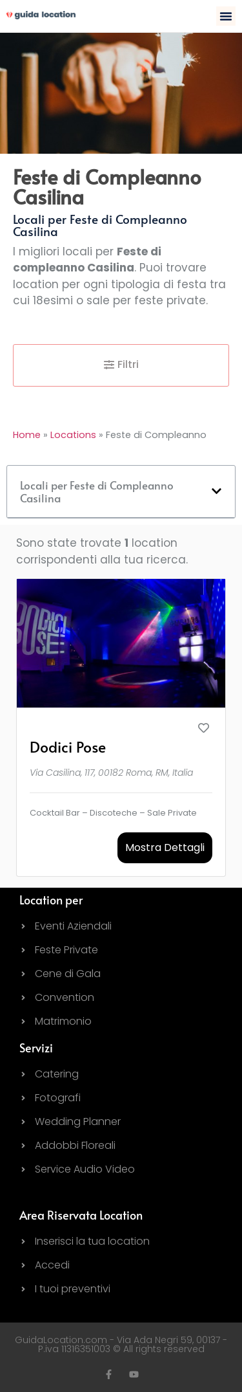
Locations (73, 434)
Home (27, 434)
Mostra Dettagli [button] (165, 847)
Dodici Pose (68, 746)
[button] (226, 16)
